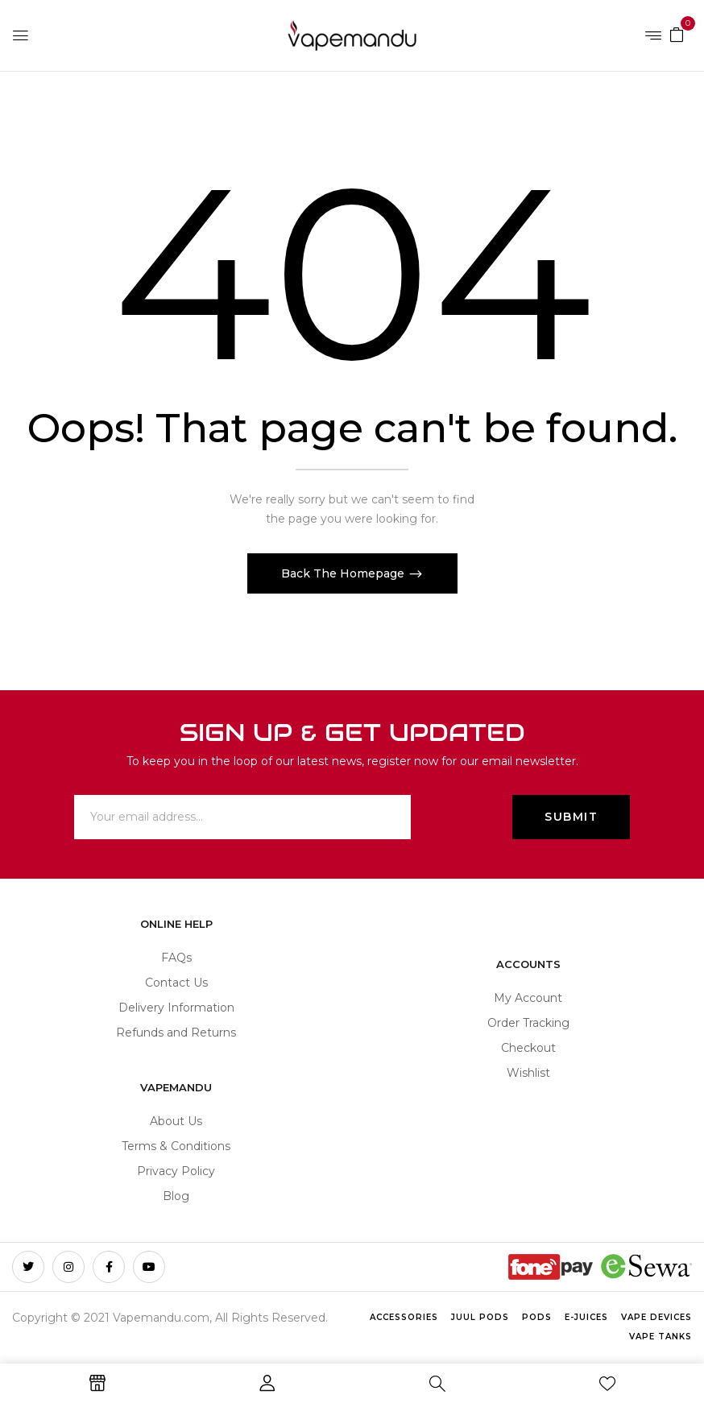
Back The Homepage (344, 573)
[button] (676, 34)
